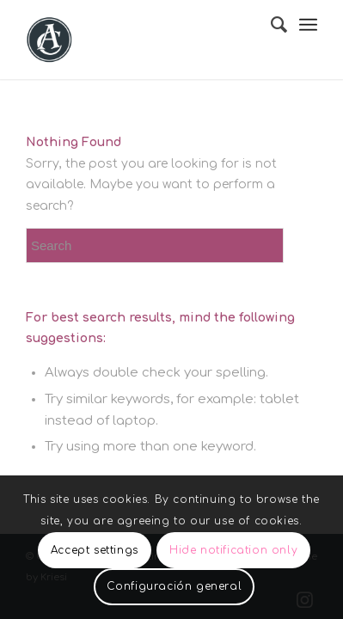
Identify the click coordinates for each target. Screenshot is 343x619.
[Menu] (308, 25)
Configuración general (174, 586)
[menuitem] (270, 25)
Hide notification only (233, 550)
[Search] (270, 25)
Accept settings (94, 550)
